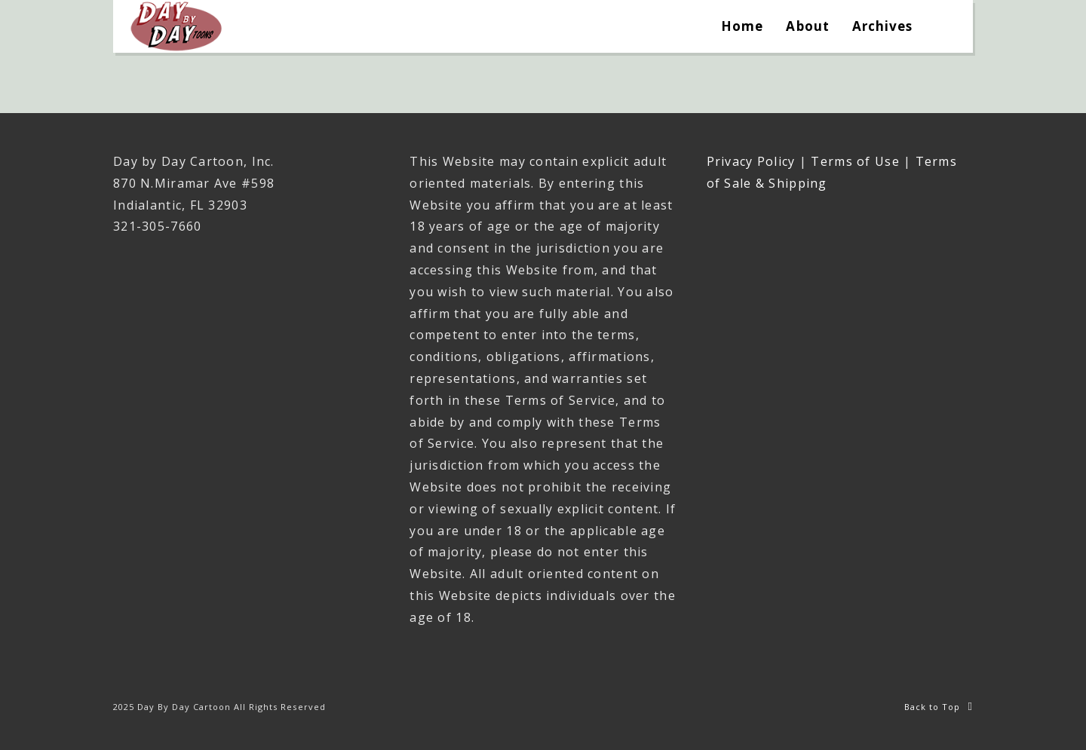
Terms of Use (855, 161)
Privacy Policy (751, 161)
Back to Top (938, 706)
